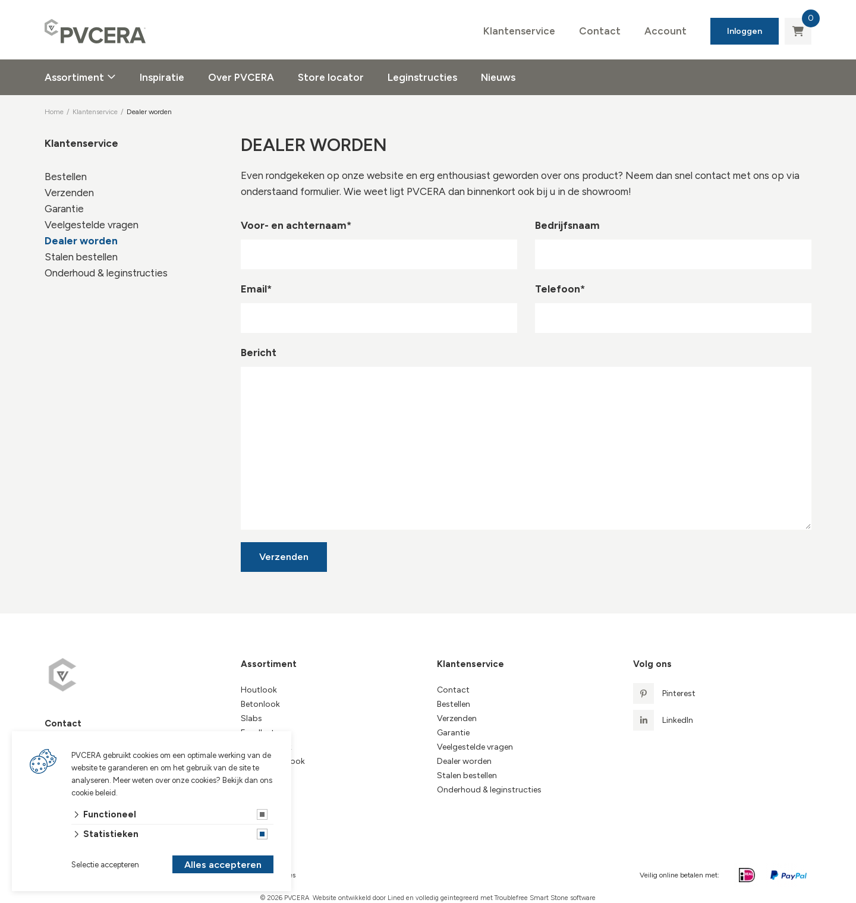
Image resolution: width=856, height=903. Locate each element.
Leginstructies (422, 77)
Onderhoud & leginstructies (106, 273)
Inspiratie (162, 77)
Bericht (258, 352)
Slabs (251, 718)
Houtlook (259, 690)
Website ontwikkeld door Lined (358, 898)
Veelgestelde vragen (92, 225)
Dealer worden (81, 241)
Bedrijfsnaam (567, 225)
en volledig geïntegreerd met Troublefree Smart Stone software (501, 898)
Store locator (331, 77)
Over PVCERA (241, 77)
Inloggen (744, 31)
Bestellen (66, 177)
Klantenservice (519, 31)
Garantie (64, 209)
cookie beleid (93, 792)
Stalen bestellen (81, 257)
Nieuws (498, 77)
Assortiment (74, 77)
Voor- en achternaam (296, 225)
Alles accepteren (223, 864)
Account (665, 31)
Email (256, 289)
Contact (600, 31)
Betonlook (260, 704)
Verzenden (69, 193)
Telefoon (560, 289)
